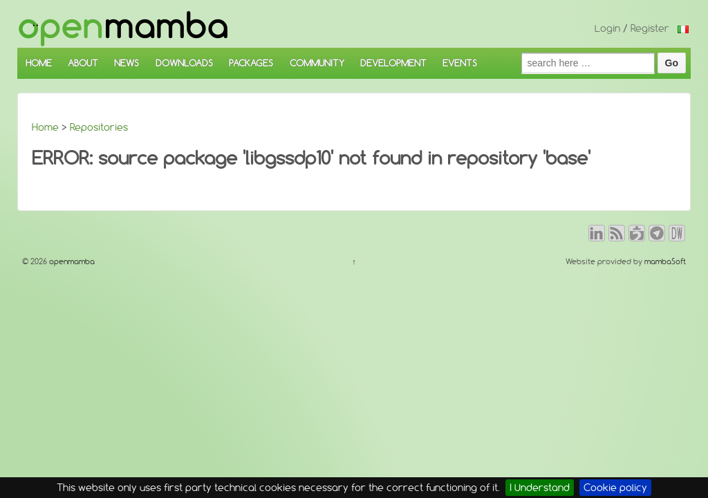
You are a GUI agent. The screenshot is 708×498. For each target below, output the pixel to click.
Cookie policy (615, 487)
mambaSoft (665, 261)
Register (650, 28)
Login (607, 28)
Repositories (99, 127)
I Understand (540, 487)
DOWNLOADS (184, 62)
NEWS (126, 62)
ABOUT (83, 62)
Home (45, 127)
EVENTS (459, 62)
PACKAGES (251, 62)
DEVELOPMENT (393, 62)
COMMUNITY (317, 62)
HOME (39, 62)
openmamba (71, 261)
